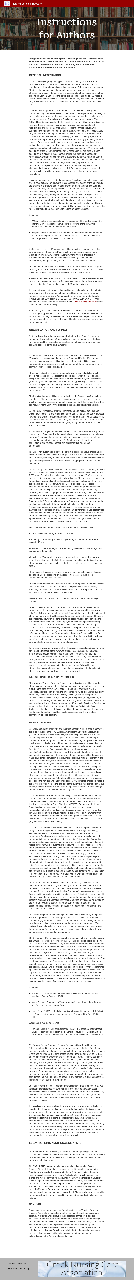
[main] (67, 29)
